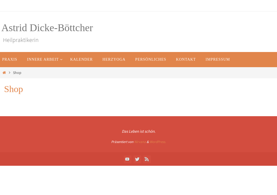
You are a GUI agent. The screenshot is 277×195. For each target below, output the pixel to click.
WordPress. (158, 141)
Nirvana (140, 141)
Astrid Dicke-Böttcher (47, 27)
